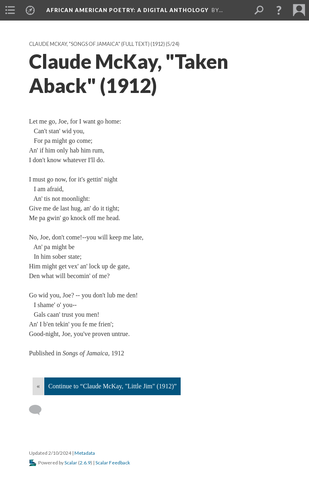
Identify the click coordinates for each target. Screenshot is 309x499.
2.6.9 (85, 463)
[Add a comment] (39, 410)
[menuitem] (10, 10)
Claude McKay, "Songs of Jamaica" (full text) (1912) (97, 44)
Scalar (70, 463)
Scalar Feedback (112, 463)
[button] (279, 10)
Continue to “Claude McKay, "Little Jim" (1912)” (112, 386)
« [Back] (38, 386)
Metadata (84, 453)
